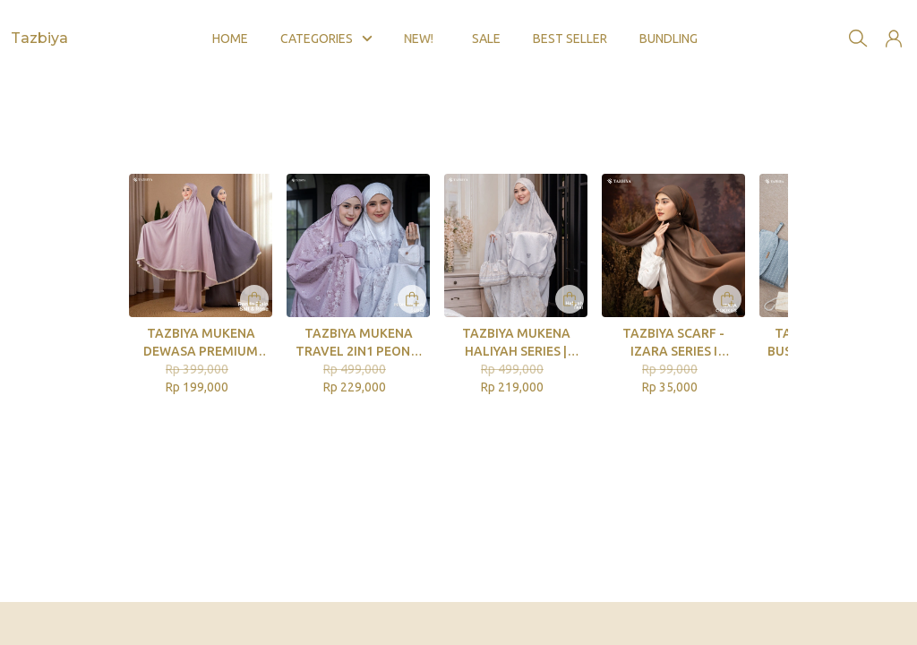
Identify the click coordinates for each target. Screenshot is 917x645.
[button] (894, 25)
